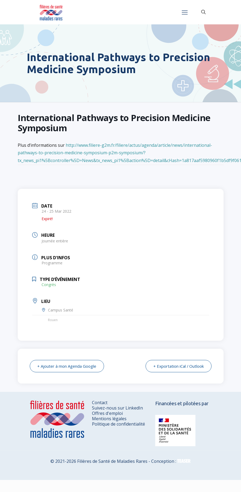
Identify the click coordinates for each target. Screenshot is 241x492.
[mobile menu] (184, 12)
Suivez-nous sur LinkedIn (117, 408)
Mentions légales (109, 419)
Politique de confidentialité (118, 424)
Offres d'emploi (107, 413)
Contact (99, 402)
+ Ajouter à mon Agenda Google (67, 366)
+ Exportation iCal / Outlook (178, 366)
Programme (52, 262)
